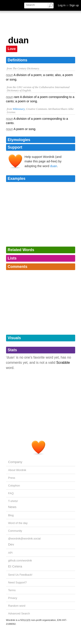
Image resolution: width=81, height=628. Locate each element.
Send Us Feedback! (20, 574)
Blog (11, 515)
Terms (12, 590)
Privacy (12, 598)
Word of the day (18, 523)
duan (53, 166)
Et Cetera (15, 566)
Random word (16, 605)
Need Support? (17, 582)
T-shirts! (13, 501)
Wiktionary (18, 108)
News (12, 507)
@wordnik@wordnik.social (24, 538)
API (10, 552)
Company (15, 462)
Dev (11, 544)
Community (15, 530)
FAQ (11, 493)
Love (12, 49)
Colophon (14, 485)
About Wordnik (17, 470)
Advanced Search (19, 613)
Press (11, 477)
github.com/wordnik (20, 560)
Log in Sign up (68, 5)
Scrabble (63, 362)
